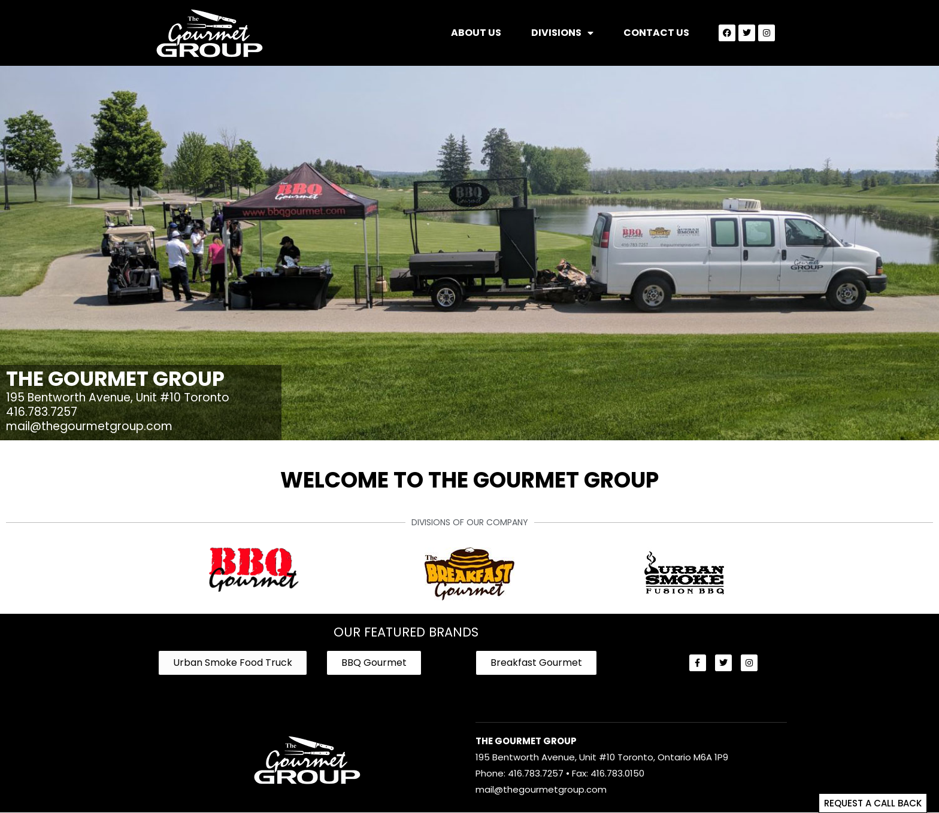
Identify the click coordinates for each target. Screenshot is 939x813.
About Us (476, 32)
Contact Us (656, 32)
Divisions (562, 33)
